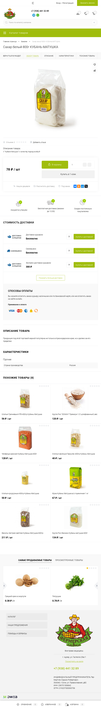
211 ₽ (25, 539)
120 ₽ (75, 420)
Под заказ (64, 186)
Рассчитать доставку (44, 186)
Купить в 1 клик (68, 174)
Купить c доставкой (84, 237)
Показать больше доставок (50, 278)
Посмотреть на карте (74, 661)
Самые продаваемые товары (35, 560)
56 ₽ (25, 420)
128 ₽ (25, 460)
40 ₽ (75, 460)
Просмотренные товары (69, 560)
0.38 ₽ (10, 600)
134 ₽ (75, 539)
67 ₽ (75, 499)
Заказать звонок (87, 3)
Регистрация (68, 3)
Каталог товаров (15, 32)
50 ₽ (25, 499)
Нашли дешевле (21, 186)
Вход (58, 3)
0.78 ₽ (57, 600)
